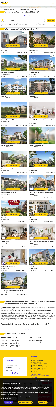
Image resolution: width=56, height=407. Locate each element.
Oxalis (31, 169)
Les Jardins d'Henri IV (7, 72)
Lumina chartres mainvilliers (38, 49)
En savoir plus (8, 402)
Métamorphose (34, 72)
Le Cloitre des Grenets (36, 145)
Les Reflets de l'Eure (7, 145)
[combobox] (9, 24)
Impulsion (4, 49)
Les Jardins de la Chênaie (9, 120)
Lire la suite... (28, 329)
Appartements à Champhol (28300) (10, 345)
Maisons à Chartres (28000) (36, 340)
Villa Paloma (5, 241)
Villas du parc (5, 218)
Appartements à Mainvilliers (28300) (10, 343)
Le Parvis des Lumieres (8, 267)
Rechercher (51, 20)
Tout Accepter (43, 402)
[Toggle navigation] (53, 3)
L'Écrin (31, 218)
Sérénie (3, 96)
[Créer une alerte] (28, 16)
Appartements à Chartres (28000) (10, 340)
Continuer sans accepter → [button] (43, 380)
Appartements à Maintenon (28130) (10, 346)
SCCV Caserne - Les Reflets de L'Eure (12, 290)
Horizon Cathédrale (7, 169)
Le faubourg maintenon (8, 192)
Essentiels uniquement (25, 402)
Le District (32, 96)
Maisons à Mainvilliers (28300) (36, 342)
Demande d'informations (12, 45)
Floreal (31, 267)
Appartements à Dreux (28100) (9, 342)
